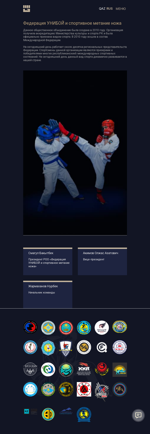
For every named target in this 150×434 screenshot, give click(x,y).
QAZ (102, 8)
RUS (110, 8)
